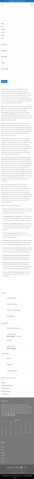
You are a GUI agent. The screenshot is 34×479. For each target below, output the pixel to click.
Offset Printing (5, 388)
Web (2, 23)
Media (3, 32)
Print (2, 38)
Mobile (3, 29)
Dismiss (18, 477)
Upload (12, 470)
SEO (2, 26)
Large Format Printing (6, 385)
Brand (2, 35)
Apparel (3, 382)
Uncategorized (5, 394)
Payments (17, 470)
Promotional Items (6, 391)
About (22, 470)
